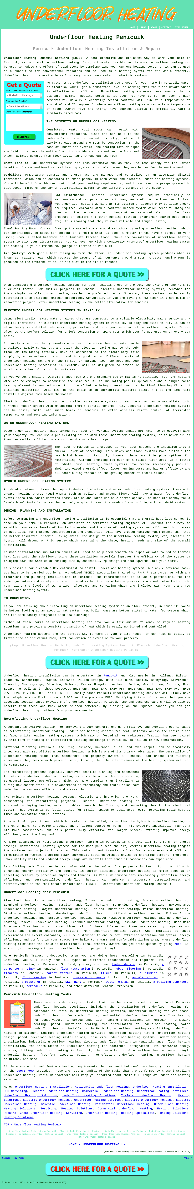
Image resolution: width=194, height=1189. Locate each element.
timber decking (124, 964)
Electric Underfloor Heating (54, 1091)
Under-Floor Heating (171, 1104)
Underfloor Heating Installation (43, 1086)
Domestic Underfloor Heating (65, 1104)
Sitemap (6, 1158)
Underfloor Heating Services (98, 1100)
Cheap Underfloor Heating (41, 1113)
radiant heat (32, 257)
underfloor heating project (80, 948)
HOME (132, 27)
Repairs (10, 1113)
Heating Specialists (138, 1113)
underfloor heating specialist (60, 1006)
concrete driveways (89, 977)
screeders (34, 986)
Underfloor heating (19, 75)
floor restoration (75, 968)
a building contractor (171, 982)
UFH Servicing (15, 1091)
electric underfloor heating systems (132, 289)
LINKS (142, 27)
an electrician (145, 977)
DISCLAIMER (182, 27)
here (177, 944)
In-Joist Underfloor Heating (146, 1095)
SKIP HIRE (73, 982)
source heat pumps (174, 217)
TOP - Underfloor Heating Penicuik (32, 1124)
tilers (106, 973)
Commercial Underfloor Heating (107, 1091)
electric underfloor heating (107, 1041)
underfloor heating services (136, 693)
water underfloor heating (60, 302)
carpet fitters (59, 973)
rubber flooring (128, 968)
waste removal (117, 982)
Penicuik (110, 675)
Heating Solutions (19, 1108)
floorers (11, 973)
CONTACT (166, 27)
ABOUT (154, 27)
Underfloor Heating (101, 1113)
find (17, 900)
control (64, 183)
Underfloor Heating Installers (162, 1091)
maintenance (64, 199)
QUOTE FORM (25, 1070)
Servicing (48, 1108)
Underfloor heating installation (32, 675)
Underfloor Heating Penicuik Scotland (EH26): (44, 58)
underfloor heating (63, 62)
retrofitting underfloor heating (36, 731)
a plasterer (31, 982)
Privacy (188, 1158)
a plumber (148, 973)
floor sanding (34, 977)
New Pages (19, 1158)
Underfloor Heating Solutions (30, 1095)
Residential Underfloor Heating (102, 1086)
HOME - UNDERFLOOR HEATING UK (97, 1144)
